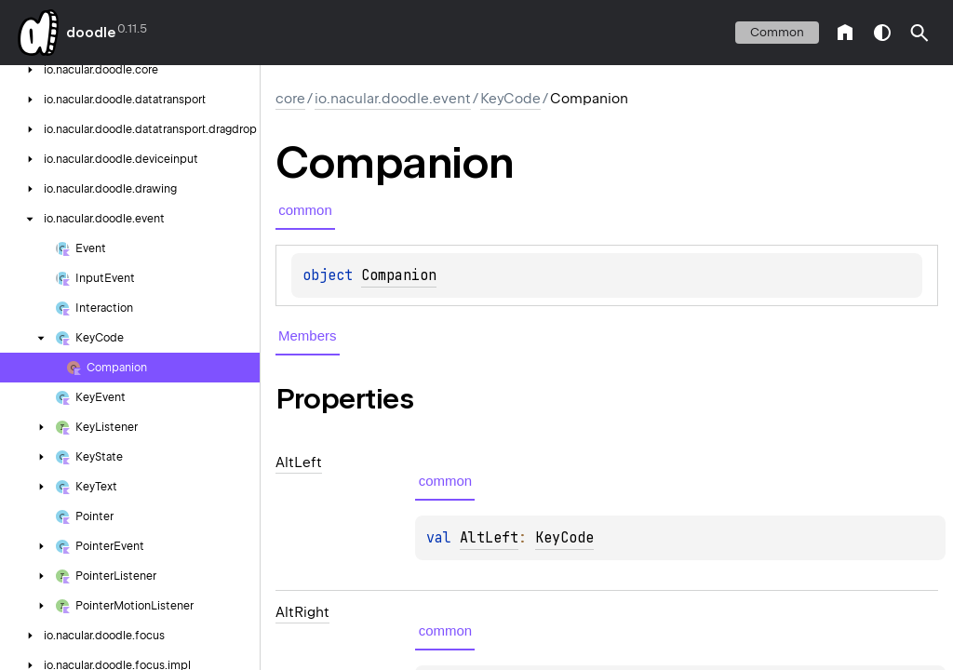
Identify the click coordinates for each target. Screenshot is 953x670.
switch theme (882, 32)
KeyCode (510, 98)
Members (307, 335)
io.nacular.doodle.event (393, 98)
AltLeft (489, 538)
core (290, 98)
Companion (398, 275)
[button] (919, 32)
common (777, 32)
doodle (90, 32)
